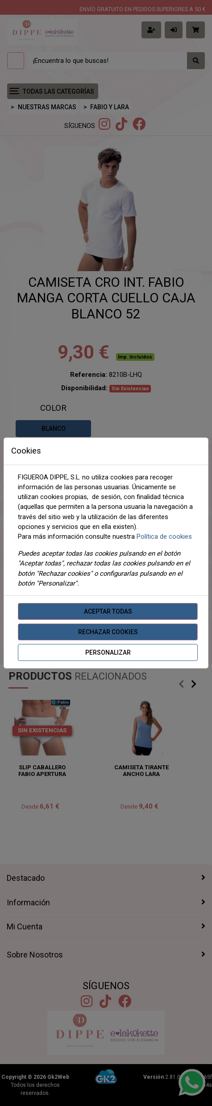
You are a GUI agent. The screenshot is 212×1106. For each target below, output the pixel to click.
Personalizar (108, 652)
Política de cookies (164, 536)
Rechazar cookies (108, 632)
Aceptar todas (108, 611)
